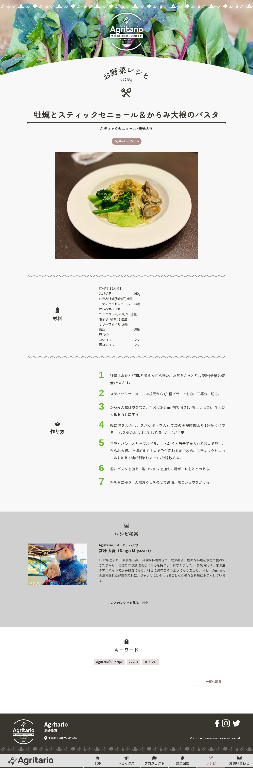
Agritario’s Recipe (126, 141)
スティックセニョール (118, 128)
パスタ (133, 661)
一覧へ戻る (213, 681)
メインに (150, 661)
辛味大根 (145, 128)
